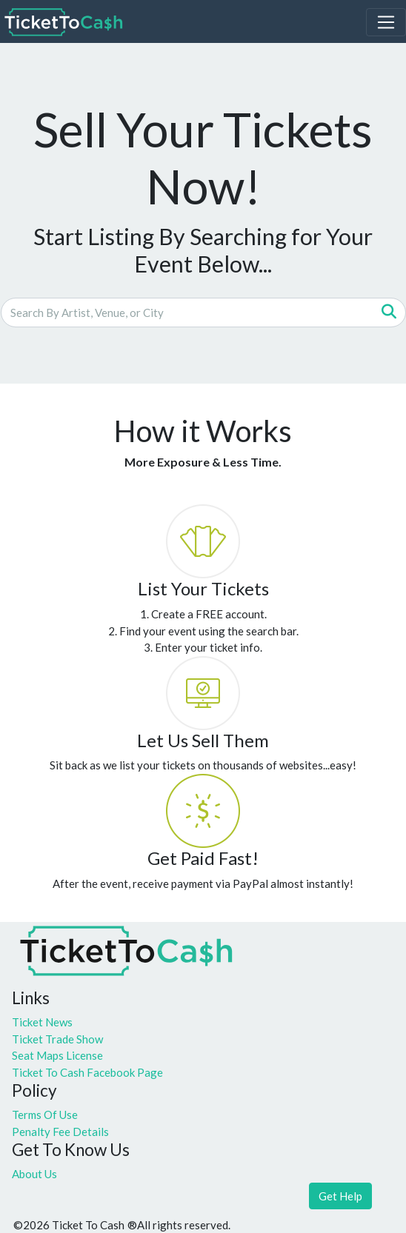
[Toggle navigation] (386, 22)
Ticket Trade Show (57, 1039)
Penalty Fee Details (60, 1131)
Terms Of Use (45, 1114)
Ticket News (42, 1022)
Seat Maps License (57, 1055)
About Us (34, 1173)
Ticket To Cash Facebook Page (87, 1072)
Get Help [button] (340, 1196)
